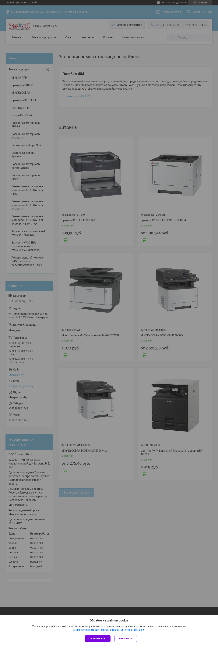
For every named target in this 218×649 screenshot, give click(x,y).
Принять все (98, 638)
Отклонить (125, 638)
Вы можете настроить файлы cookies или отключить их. (107, 629)
